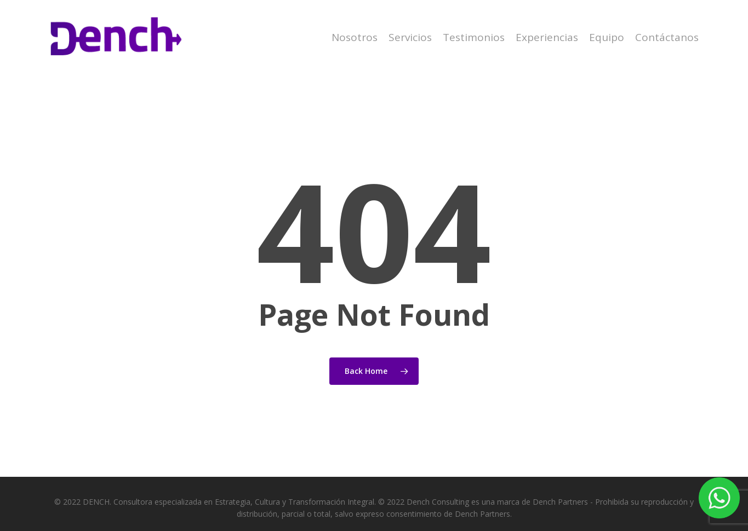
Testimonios (474, 37)
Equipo (606, 37)
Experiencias (547, 37)
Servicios (410, 37)
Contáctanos (667, 37)
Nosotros (355, 37)
